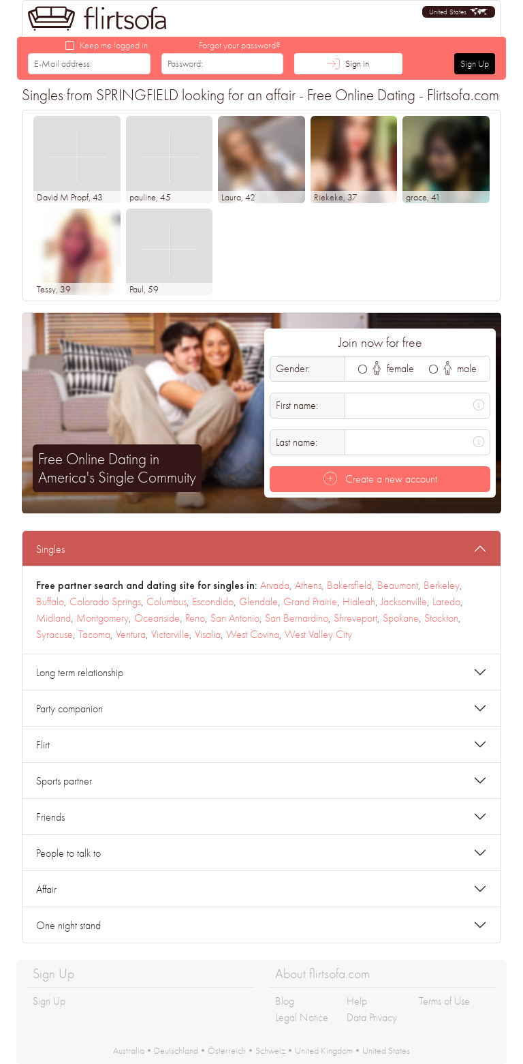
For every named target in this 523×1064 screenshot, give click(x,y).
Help (357, 1001)
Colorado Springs (105, 601)
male (460, 368)
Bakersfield (349, 585)
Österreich (227, 1050)
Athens (308, 585)
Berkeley (442, 585)
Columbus (166, 601)
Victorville (170, 634)
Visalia (208, 634)
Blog (284, 1001)
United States (386, 1050)
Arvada (274, 585)
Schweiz (270, 1050)
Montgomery (102, 618)
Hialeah (359, 601)
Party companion (69, 708)
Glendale (258, 601)
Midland (53, 618)
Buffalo (50, 601)
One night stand (68, 925)
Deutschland (176, 1050)
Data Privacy (372, 1017)
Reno (195, 618)
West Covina (252, 634)
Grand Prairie (310, 601)
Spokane (401, 618)
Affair (46, 889)
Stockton (441, 618)
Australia (128, 1050)
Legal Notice (301, 1017)
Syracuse (54, 634)
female (393, 368)
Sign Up (474, 63)
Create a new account (380, 479)
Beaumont (397, 585)
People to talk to (68, 853)
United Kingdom (324, 1050)
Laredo (446, 601)
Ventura (131, 634)
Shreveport (355, 618)
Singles (50, 549)
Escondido (213, 601)
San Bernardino (296, 618)
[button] (458, 12)
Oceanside (157, 618)
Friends (50, 817)
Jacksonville (404, 601)
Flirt (43, 745)
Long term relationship (79, 672)
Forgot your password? (240, 45)
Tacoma (94, 634)
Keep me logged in (114, 45)
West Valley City (318, 634)
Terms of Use (444, 1001)
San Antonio (234, 618)
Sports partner (64, 781)
